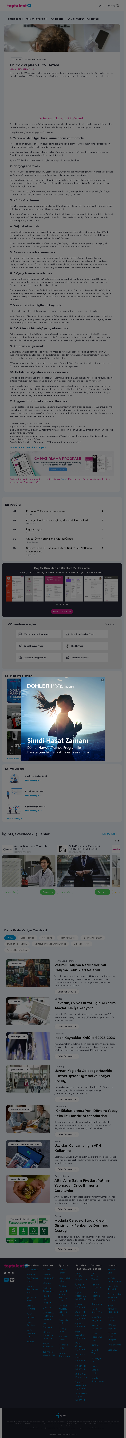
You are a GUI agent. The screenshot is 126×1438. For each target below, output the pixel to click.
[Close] (102, 680)
